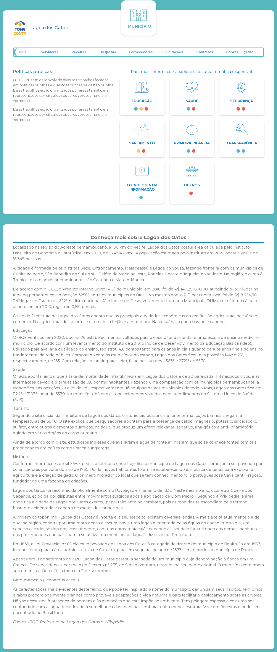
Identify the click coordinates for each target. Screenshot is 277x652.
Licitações (177, 54)
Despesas (110, 54)
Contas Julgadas (243, 54)
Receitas (80, 54)
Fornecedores (143, 54)
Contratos (208, 54)
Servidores (51, 54)
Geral (24, 54)
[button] (142, 99)
